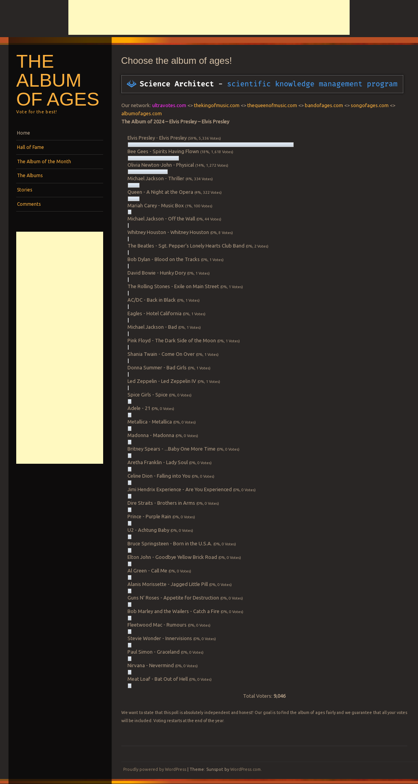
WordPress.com (245, 769)
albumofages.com (141, 113)
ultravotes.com (169, 105)
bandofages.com (324, 105)
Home (23, 132)
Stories (24, 189)
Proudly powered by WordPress (154, 769)
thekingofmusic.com (217, 105)
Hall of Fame (30, 147)
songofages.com (370, 105)
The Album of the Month (44, 161)
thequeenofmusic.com (272, 105)
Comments (29, 204)
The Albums (29, 175)
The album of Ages (57, 80)
